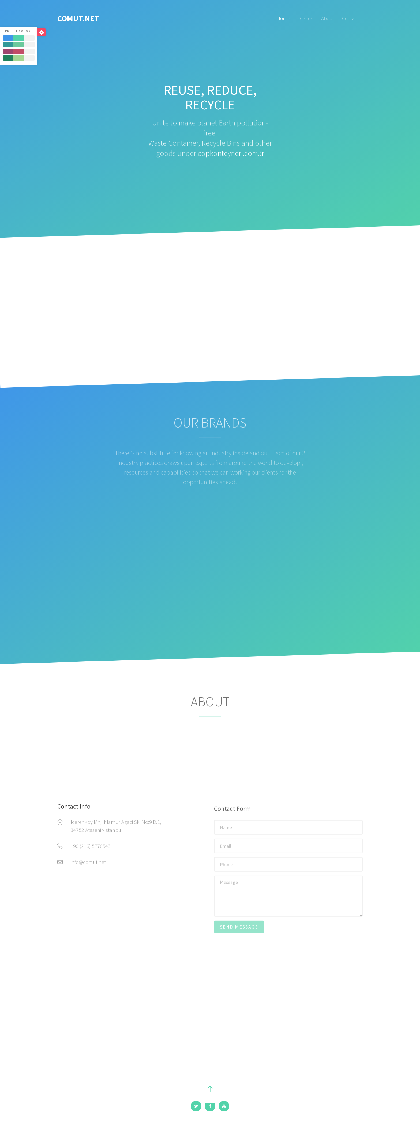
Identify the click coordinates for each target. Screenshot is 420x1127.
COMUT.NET (78, 18)
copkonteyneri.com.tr (231, 156)
